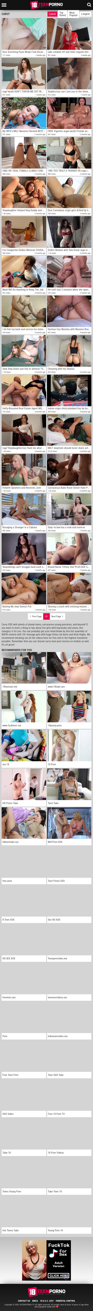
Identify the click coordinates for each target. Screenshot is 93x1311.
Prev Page (35, 615)
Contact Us (24, 1301)
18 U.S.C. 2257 (47, 1301)
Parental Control (65, 1301)
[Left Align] (5, 5)
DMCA (35, 1301)
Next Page (57, 615)
